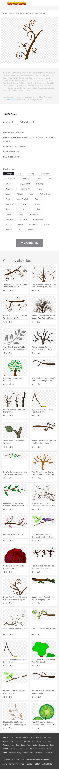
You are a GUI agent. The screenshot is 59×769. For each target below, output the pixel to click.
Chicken (38, 741)
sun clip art (10, 179)
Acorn (12, 737)
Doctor (52, 745)
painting (31, 174)
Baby (17, 745)
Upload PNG (47, 764)
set (20, 230)
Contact (30, 764)
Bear (16, 741)
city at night (25, 184)
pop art (9, 224)
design (25, 204)
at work (20, 194)
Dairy (19, 753)
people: (6, 745)
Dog (49, 741)
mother (35, 745)
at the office (45, 194)
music (8, 194)
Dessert (25, 753)
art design (33, 224)
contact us (12, 100)
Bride (23, 745)
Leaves (25, 737)
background (38, 219)
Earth (44, 737)
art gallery (34, 214)
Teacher (20, 749)
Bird (21, 741)
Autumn (18, 737)
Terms (11, 764)
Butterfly (27, 741)
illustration (10, 209)
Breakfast (12, 753)
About (5, 764)
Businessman (43, 745)
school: (6, 749)
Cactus (32, 737)
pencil (23, 209)
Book (26, 749)
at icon (37, 204)
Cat (33, 741)
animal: (6, 741)
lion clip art (25, 189)
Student (13, 749)
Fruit (45, 753)
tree (36, 199)
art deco (23, 219)
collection (36, 209)
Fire (49, 737)
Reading (42, 749)
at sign (39, 189)
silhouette (45, 174)
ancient (31, 230)
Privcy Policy (20, 764)
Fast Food (38, 753)
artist (8, 199)
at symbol (10, 189)
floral (20, 224)
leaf (31, 194)
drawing (39, 184)
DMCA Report (10, 114)
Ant (12, 741)
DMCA (37, 764)
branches (9, 184)
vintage (9, 174)
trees (21, 214)
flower (46, 224)
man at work (11, 204)
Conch (38, 737)
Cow (44, 741)
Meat (50, 753)
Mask (12, 745)
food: (5, 753)
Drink (31, 753)
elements (9, 219)
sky (19, 174)
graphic (9, 214)
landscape (26, 179)
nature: (6, 737)
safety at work (22, 199)
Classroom (33, 749)
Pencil (49, 749)
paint (39, 179)
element (9, 230)
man (49, 179)
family (29, 745)
